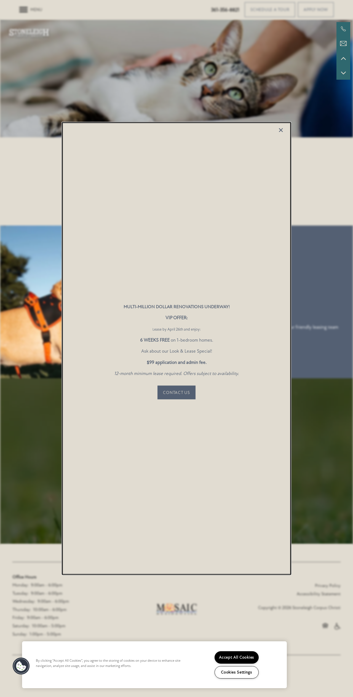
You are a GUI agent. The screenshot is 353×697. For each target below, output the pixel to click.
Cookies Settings (236, 672)
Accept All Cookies (236, 657)
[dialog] (176, 348)
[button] (176, 393)
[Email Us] (343, 43)
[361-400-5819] (343, 29)
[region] (154, 664)
